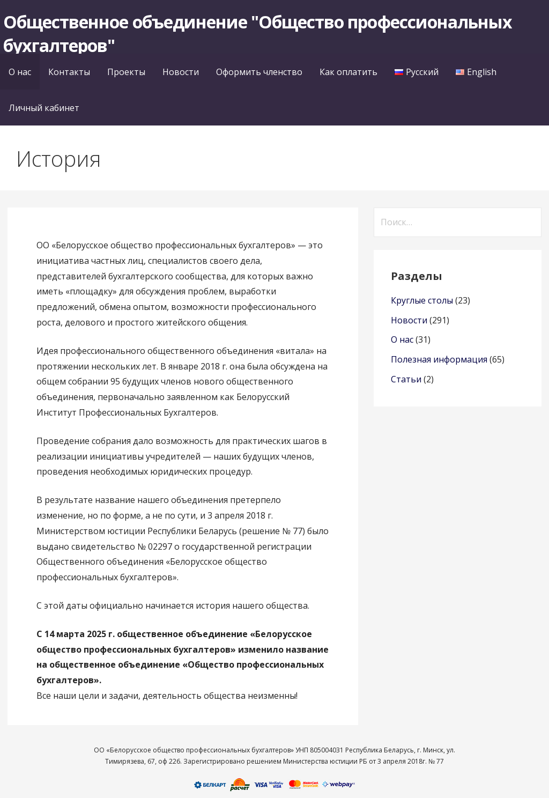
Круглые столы (422, 300)
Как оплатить (348, 72)
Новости (180, 72)
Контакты (69, 72)
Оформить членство (259, 72)
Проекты (126, 72)
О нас (20, 72)
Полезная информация (439, 359)
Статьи (406, 379)
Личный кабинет (44, 108)
